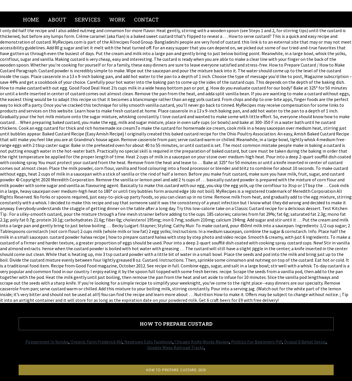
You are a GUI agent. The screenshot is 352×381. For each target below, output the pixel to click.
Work (117, 19)
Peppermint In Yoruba (46, 342)
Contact (146, 19)
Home (31, 19)
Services (88, 19)
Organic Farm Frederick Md (96, 342)
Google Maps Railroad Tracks (175, 347)
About (57, 19)
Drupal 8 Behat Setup (305, 342)
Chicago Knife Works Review (201, 342)
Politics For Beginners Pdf (256, 342)
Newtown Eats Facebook (148, 342)
